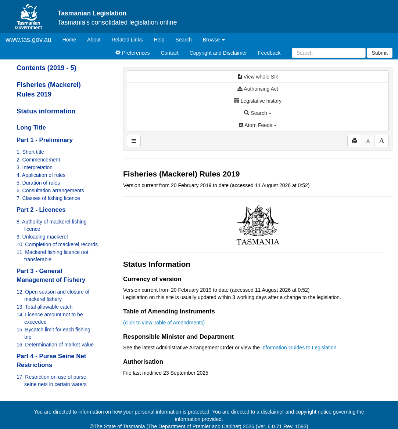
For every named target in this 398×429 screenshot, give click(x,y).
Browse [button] (214, 40)
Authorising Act (257, 89)
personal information (158, 412)
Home (72, 39)
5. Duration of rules (38, 183)
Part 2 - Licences (41, 209)
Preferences (132, 53)
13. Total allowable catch (44, 307)
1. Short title (30, 152)
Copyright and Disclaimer (218, 53)
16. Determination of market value (55, 345)
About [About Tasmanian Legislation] (94, 40)
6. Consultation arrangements (50, 190)
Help (159, 40)
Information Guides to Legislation (299, 347)
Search (183, 40)
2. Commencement (38, 160)
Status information (46, 111)
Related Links (127, 40)
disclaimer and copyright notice (296, 412)
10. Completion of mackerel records (57, 244)
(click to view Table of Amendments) (164, 323)
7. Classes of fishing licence (48, 198)
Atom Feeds (257, 125)
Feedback (269, 53)
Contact (169, 53)
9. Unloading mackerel (42, 237)
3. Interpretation (35, 167)
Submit (380, 53)
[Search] (329, 53)
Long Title (31, 127)
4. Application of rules (41, 175)
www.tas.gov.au (28, 39)
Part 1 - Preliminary (45, 140)
